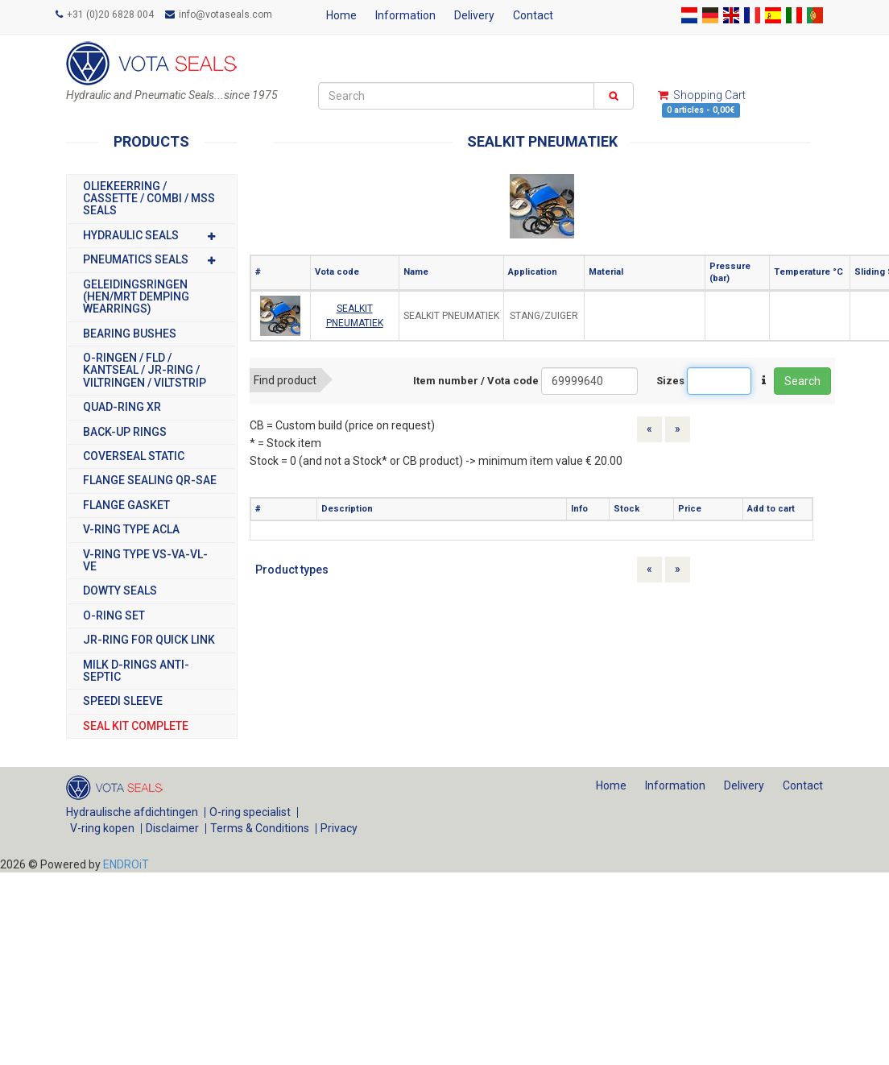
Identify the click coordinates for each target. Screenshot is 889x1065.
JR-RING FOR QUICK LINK (149, 640)
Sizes (670, 381)
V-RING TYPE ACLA (131, 530)
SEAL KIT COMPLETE (135, 726)
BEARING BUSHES (129, 334)
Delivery (474, 15)
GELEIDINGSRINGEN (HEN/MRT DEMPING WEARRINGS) (136, 297)
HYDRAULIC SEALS (152, 236)
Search (802, 381)
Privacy (339, 828)
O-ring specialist (250, 812)
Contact (533, 15)
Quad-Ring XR (122, 407)
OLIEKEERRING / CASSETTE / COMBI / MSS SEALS (149, 199)
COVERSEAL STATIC (133, 456)
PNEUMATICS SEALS (152, 260)
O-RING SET (114, 616)
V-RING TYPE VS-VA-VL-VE (145, 561)
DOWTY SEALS (120, 591)
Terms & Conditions (259, 828)
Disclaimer (172, 828)
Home (341, 15)
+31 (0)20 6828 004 (105, 14)
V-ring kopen (102, 828)
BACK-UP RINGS (125, 432)
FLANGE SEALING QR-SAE (150, 480)
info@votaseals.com (218, 14)
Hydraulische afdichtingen (132, 812)
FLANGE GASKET (126, 505)
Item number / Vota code (476, 381)
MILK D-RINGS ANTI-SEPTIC (136, 671)
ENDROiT (126, 864)
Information (405, 15)
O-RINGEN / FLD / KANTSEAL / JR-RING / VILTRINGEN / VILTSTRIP (144, 370)
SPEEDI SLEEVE (123, 701)
